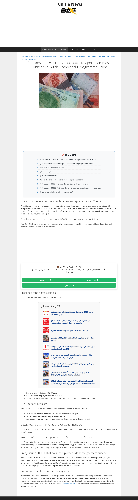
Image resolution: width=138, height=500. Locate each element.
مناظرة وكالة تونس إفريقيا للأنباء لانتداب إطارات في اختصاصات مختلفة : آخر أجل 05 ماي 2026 (70, 373)
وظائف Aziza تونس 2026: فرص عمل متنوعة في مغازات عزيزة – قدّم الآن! (72, 313)
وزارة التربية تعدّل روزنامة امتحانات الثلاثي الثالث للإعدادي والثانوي (72, 339)
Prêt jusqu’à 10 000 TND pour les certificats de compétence (64, 184)
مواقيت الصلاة (86, 49)
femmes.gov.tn (69, 483)
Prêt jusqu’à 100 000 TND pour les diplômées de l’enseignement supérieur (70, 188)
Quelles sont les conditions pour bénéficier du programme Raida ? (67, 163)
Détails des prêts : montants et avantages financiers (61, 180)
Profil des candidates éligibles (52, 167)
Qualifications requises (49, 176)
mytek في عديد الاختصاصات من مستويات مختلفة (69, 330)
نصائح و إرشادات (74, 49)
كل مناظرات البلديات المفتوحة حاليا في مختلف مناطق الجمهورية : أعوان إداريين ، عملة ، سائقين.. (70, 321)
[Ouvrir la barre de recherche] (94, 49)
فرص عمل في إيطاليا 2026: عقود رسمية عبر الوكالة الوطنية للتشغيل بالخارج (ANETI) (73, 365)
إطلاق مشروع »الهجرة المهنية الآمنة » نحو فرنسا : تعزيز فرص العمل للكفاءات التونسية (71, 356)
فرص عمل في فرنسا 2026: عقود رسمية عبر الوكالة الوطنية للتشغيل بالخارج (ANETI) (72, 347)
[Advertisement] (69, 31)
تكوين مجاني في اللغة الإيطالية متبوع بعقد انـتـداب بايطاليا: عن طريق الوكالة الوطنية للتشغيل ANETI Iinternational (73, 382)
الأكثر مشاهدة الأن (46, 172)
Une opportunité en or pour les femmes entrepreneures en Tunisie (68, 159)
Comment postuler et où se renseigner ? (56, 192)
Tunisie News (69, 4)
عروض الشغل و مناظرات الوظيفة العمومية (54, 49)
